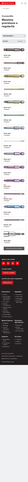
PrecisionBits (7, 314)
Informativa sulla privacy (8, 356)
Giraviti (5, 294)
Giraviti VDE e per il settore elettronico (7, 298)
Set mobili (6, 301)
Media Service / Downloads (9, 358)
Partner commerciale (19, 328)
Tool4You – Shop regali (19, 301)
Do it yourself (20, 330)
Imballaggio (19, 298)
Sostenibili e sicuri (6, 340)
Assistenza (6, 346)
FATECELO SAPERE (8, 272)
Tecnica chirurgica (6, 328)
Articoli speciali (7, 316)
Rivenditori (19, 325)
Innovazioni (19, 294)
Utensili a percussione (6, 311)
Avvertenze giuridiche (8, 353)
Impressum (19, 356)
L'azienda (18, 339)
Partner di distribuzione (7, 332)
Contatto (18, 343)
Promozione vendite (6, 343)
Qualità (18, 341)
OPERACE (5, 323)
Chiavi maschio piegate (7, 308)
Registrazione (7, 282)
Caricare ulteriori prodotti (14, 248)
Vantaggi (5, 325)
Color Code (19, 296)
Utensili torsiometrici (7, 304)
